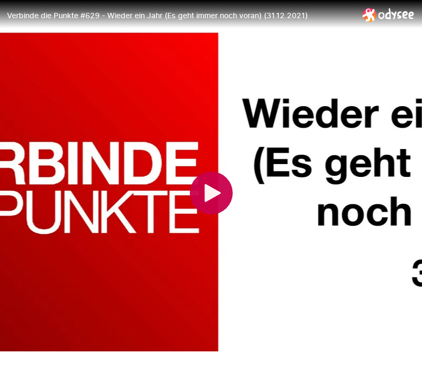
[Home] (388, 14)
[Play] (211, 193)
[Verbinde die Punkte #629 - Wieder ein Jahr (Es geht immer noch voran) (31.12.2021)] (180, 15)
